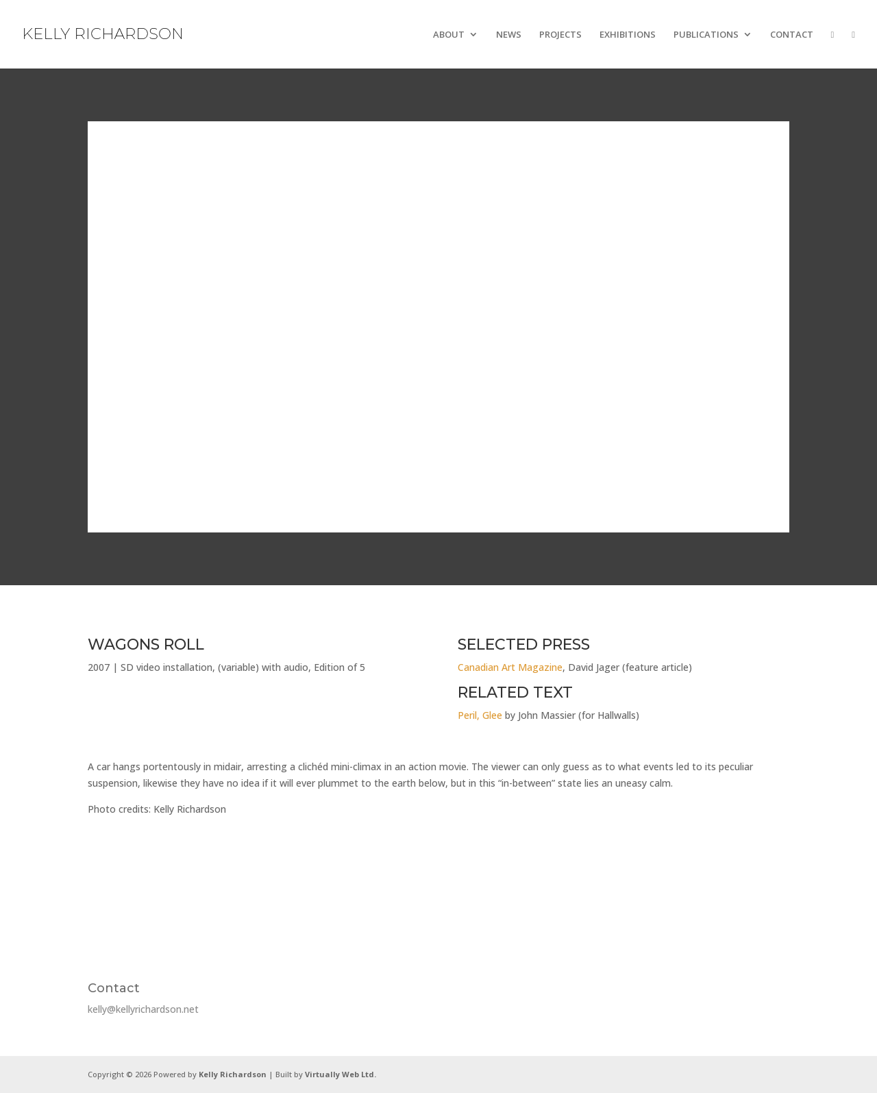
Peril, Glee (480, 715)
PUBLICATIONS (706, 34)
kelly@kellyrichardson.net (143, 1009)
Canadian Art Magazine (510, 667)
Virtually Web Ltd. (340, 1074)
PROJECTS (560, 34)
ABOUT (449, 34)
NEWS (508, 34)
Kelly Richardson (233, 1074)
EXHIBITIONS (628, 34)
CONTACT (791, 34)
